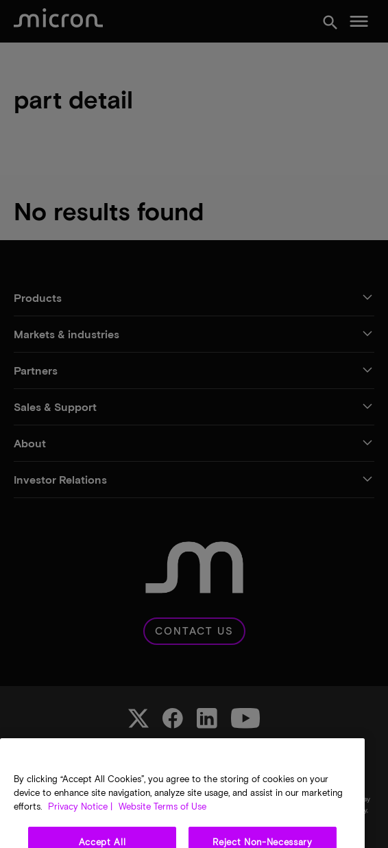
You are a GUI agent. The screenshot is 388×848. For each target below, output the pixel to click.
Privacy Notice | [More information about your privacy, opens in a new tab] (80, 821)
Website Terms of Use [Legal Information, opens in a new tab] (161, 821)
